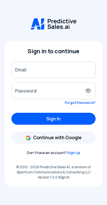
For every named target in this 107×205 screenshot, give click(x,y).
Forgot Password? (80, 102)
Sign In (53, 119)
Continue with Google (53, 137)
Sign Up (73, 152)
